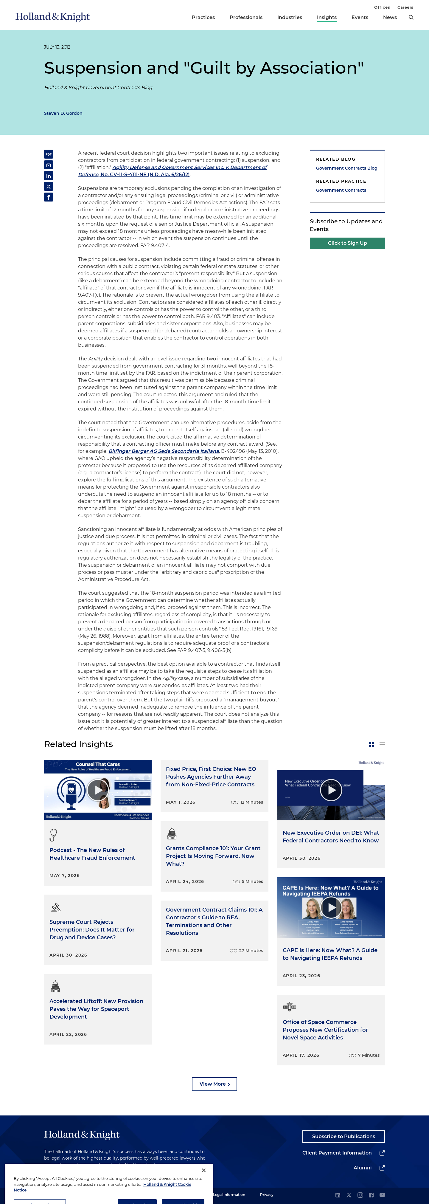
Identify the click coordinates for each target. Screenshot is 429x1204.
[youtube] (382, 1195)
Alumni (363, 1168)
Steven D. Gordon (63, 113)
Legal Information (229, 1194)
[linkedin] (337, 1195)
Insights (327, 17)
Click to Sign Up (347, 243)
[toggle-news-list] (382, 744)
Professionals (246, 17)
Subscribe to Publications (343, 1136)
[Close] (203, 1181)
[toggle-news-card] (371, 744)
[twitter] (349, 1195)
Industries (289, 17)
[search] (411, 17)
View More (213, 1084)
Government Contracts (341, 190)
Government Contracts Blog (346, 168)
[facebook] (371, 1195)
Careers (405, 7)
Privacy (266, 1194)
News (390, 17)
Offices (382, 7)
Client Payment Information (337, 1153)
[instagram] (360, 1195)
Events (360, 17)
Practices (203, 17)
